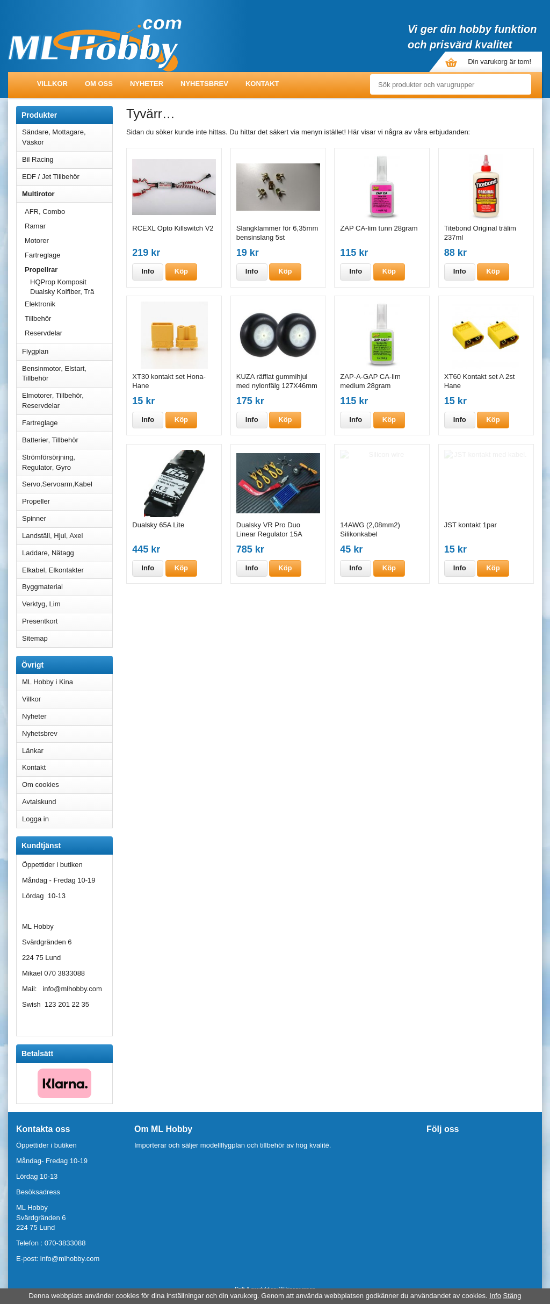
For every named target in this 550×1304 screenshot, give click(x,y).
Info (147, 271)
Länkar (33, 751)
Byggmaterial (67, 587)
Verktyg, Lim (67, 604)
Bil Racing (67, 159)
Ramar (35, 226)
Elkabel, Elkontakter (67, 570)
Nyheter (146, 84)
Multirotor (67, 194)
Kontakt (262, 84)
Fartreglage (42, 255)
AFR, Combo (45, 211)
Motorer (68, 241)
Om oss (99, 84)
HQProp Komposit (71, 282)
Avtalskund (39, 802)
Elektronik (40, 304)
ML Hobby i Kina (47, 682)
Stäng (512, 1296)
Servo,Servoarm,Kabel (67, 484)
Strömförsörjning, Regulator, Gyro (48, 462)
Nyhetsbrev (204, 84)
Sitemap (35, 638)
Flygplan (67, 351)
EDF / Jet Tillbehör (67, 177)
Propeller (67, 501)
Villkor (52, 84)
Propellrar (68, 270)
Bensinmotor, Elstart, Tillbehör (67, 373)
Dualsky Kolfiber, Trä (62, 292)
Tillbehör (38, 318)
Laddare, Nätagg (48, 553)
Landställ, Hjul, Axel (67, 536)
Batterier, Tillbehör (67, 440)
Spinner (67, 518)
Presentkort (39, 621)
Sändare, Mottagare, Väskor (67, 137)
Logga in (35, 819)
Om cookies (40, 784)
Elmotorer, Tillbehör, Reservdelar (67, 400)
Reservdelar (43, 333)
